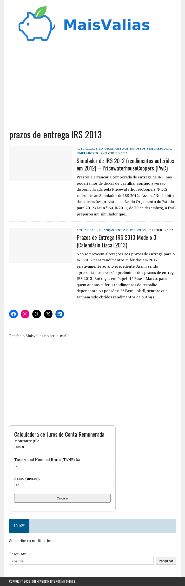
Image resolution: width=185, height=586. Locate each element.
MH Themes (68, 581)
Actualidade (87, 148)
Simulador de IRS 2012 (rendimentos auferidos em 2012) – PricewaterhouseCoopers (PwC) (125, 164)
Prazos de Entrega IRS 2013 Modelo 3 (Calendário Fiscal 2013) (116, 241)
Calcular (62, 498)
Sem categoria (159, 148)
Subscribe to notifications (31, 540)
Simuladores (87, 153)
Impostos (137, 148)
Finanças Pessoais (113, 148)
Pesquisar (17, 553)
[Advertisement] (92, 87)
